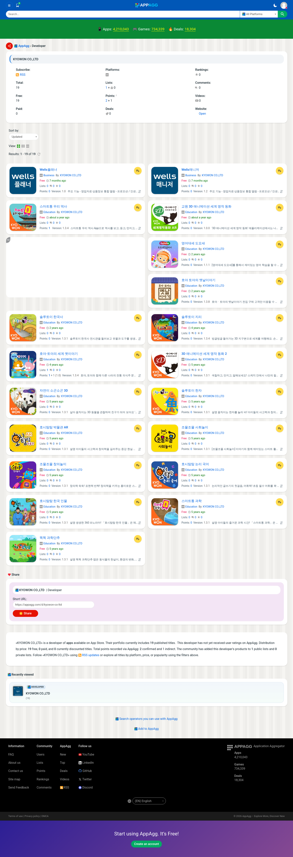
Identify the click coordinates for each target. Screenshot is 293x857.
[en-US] (149, 800)
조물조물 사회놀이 (194, 427)
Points (41, 771)
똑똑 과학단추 (50, 538)
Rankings (43, 779)
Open (200, 113)
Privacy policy (32, 816)
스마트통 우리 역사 (53, 206)
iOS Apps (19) (107, 75)
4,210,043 (121, 29)
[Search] (123, 14)
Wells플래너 (48, 169)
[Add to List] (138, 171)
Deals (64, 771)
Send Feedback (18, 787)
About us (14, 762)
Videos (64, 779)
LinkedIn (86, 762)
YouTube (86, 754)
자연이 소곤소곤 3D (54, 390)
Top (62, 762)
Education (47, 212)
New (63, 754)
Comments (44, 787)
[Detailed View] (23, 146)
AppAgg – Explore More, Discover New (263, 816)
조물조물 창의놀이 (53, 464)
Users (40, 754)
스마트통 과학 (191, 501)
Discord (86, 787)
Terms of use (15, 816)
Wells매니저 (190, 169)
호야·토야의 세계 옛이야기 (59, 354)
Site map (14, 779)
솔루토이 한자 (191, 390)
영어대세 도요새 (193, 243)
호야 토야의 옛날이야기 (198, 280)
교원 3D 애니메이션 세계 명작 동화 (206, 206)
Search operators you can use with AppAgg (146, 719)
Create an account (146, 844)
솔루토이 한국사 (51, 317)
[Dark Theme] (275, 5)
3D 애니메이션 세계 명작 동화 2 (204, 354)
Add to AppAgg (146, 729)
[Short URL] (53, 604)
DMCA (45, 816)
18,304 (190, 29)
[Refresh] (39, 154)
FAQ (11, 754)
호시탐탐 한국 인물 (53, 501)
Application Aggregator (269, 746)
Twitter (85, 779)
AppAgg (23, 46)
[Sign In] (283, 5)
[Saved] (18, 5)
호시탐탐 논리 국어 (195, 464)
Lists (40, 762)
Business (47, 175)
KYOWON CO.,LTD (70, 175)
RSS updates (88, 655)
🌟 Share (25, 613)
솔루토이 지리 (191, 317)
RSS (20, 74)
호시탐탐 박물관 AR (54, 427)
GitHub (85, 771)
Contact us (15, 771)
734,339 (157, 29)
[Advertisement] (76, 267)
